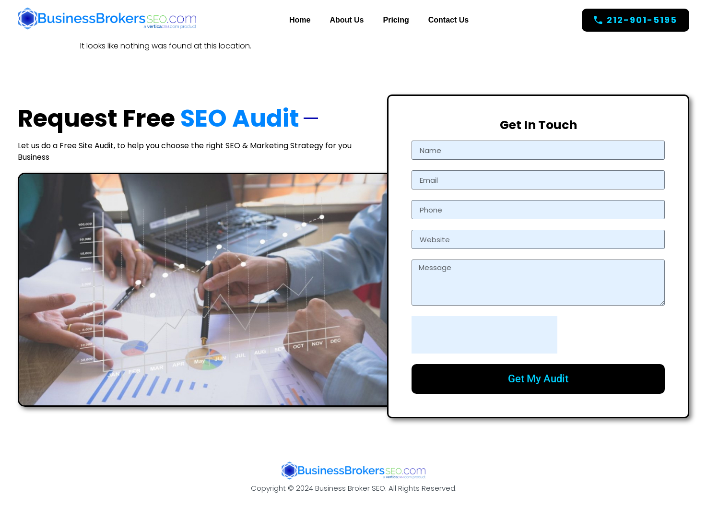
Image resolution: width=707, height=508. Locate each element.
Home (299, 20)
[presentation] (484, 335)
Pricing (396, 20)
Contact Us (448, 20)
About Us (347, 20)
